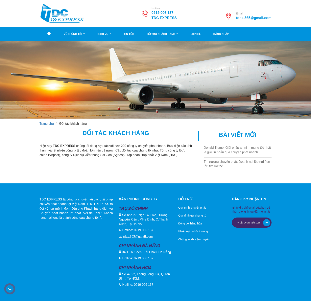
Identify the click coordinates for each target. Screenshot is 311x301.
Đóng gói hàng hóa (190, 223)
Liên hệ (196, 34)
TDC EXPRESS (180, 18)
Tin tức (129, 34)
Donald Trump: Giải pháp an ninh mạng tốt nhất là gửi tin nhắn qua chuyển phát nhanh (237, 150)
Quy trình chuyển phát (192, 207)
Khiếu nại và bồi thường (193, 231)
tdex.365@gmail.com (254, 18)
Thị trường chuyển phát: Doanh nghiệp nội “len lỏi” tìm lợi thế (237, 164)
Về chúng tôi (74, 34)
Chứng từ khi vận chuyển (193, 239)
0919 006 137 (162, 13)
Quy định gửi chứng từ (192, 215)
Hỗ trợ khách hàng (162, 34)
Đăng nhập (221, 34)
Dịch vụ (104, 34)
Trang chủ (46, 123)
